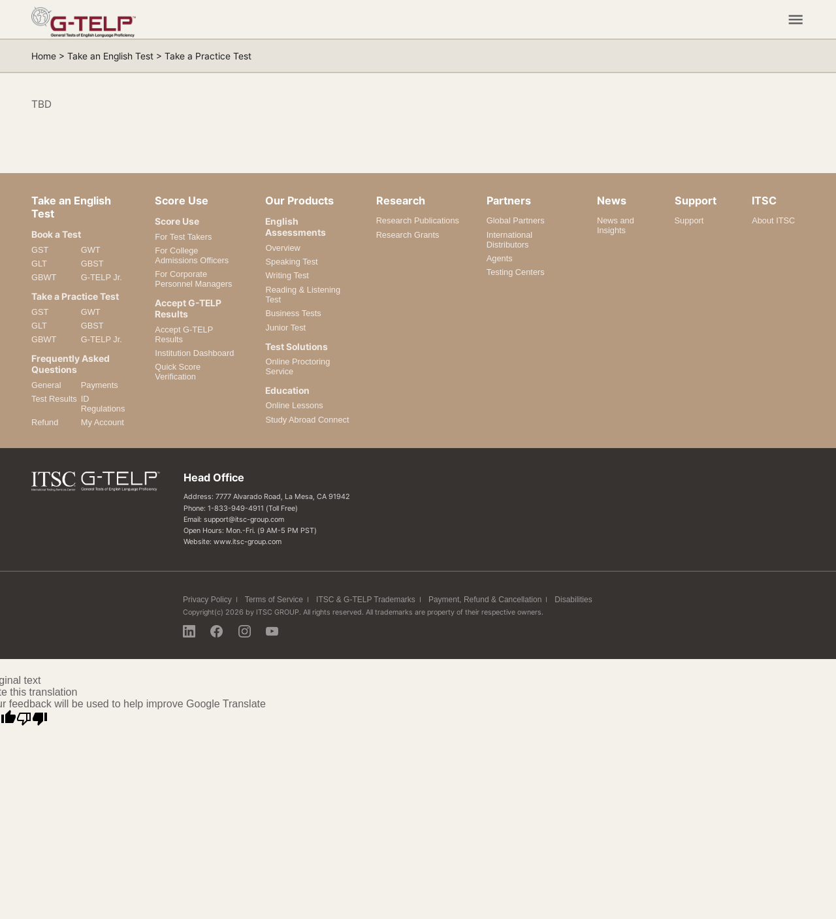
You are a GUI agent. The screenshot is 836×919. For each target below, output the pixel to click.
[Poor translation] (32, 719)
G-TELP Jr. (101, 277)
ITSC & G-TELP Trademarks (365, 599)
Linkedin (189, 631)
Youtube (272, 631)
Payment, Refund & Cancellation (484, 599)
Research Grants (408, 235)
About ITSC (773, 220)
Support (689, 220)
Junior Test (285, 327)
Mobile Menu (795, 19)
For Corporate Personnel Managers (193, 279)
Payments (99, 385)
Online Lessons (294, 405)
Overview (282, 248)
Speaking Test (291, 261)
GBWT (43, 277)
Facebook (216, 631)
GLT (39, 263)
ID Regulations (103, 403)
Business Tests (293, 313)
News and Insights (615, 225)
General (46, 385)
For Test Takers (183, 237)
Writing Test (286, 275)
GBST (92, 263)
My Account (102, 422)
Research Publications (417, 220)
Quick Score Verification (178, 371)
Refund (44, 422)
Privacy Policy (207, 599)
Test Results (54, 399)
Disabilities (573, 599)
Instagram (244, 631)
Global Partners (516, 220)
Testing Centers (516, 272)
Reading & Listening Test (302, 294)
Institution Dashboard (194, 353)
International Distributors (509, 240)
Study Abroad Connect (307, 420)
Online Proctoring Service (297, 366)
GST (39, 250)
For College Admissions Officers (192, 255)
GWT (91, 250)
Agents (500, 258)
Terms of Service (274, 599)
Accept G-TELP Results (184, 334)
